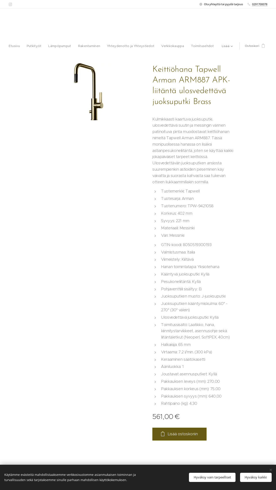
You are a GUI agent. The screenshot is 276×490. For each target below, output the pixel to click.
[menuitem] (21, 46)
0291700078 (259, 4)
